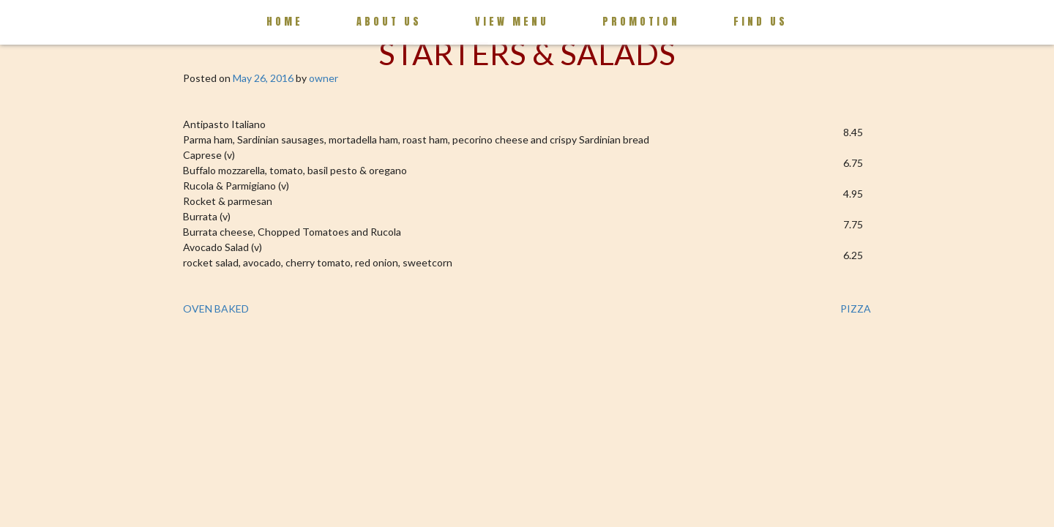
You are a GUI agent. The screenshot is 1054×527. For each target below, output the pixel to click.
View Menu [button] (512, 21)
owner (323, 78)
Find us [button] (760, 21)
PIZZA (855, 308)
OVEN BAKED (216, 308)
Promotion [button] (641, 21)
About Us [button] (389, 21)
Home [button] (284, 21)
